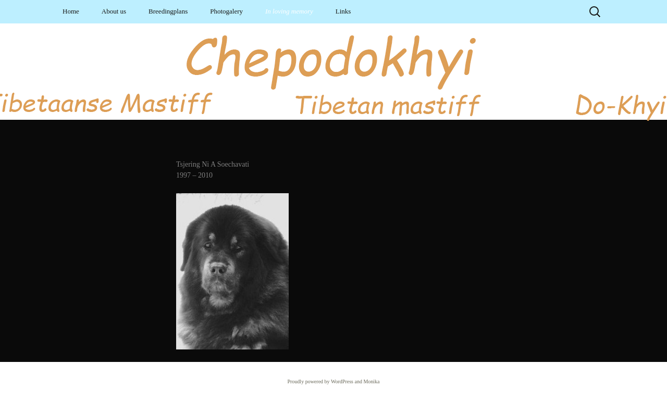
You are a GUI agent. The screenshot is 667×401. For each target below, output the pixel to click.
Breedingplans (168, 11)
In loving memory (289, 11)
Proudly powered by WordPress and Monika (333, 381)
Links (343, 11)
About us (114, 11)
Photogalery (226, 11)
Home (71, 11)
